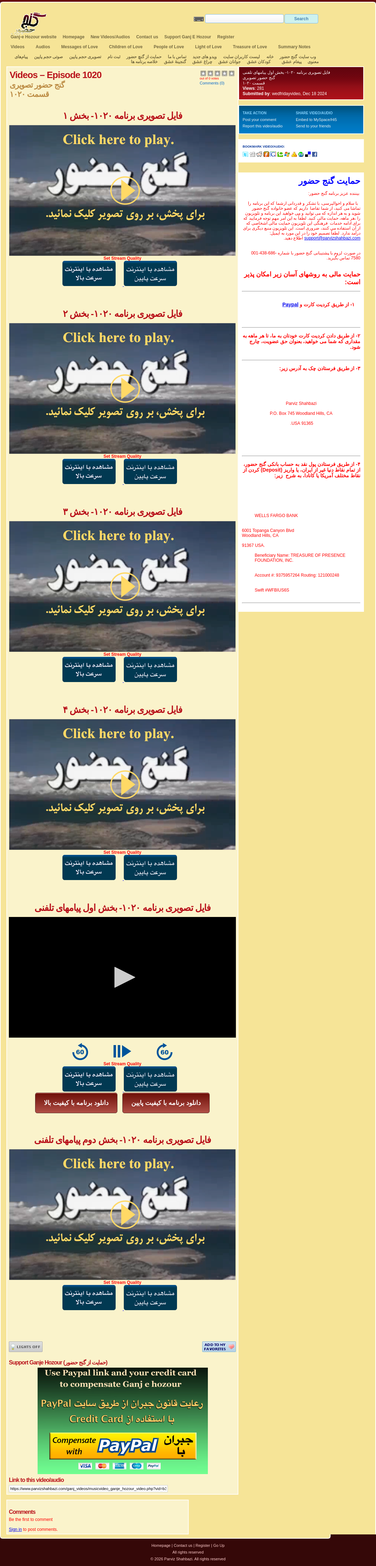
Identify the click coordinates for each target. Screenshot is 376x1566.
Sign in (15, 1529)
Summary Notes (294, 46)
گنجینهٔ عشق (175, 61)
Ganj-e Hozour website (33, 36)
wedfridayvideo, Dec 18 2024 (299, 93)
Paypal (290, 304)
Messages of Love (79, 46)
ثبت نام (113, 56)
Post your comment (259, 119)
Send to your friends (313, 126)
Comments (209, 83)
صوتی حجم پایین (48, 56)
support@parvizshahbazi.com (332, 238)
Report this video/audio (263, 126)
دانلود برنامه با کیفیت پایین (166, 1102)
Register (225, 36)
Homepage (73, 36)
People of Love (169, 46)
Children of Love (126, 46)
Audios (42, 46)
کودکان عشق (259, 61)
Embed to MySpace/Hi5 (316, 119)
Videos (17, 46)
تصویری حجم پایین (84, 56)
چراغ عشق (202, 61)
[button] (122, 977)
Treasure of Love (250, 46)
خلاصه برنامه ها (144, 61)
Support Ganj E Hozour (187, 36)
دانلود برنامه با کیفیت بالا (76, 1102)
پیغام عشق (291, 61)
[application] (122, 977)
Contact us (147, 36)
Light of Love (208, 46)
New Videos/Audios (110, 36)
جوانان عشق (229, 61)
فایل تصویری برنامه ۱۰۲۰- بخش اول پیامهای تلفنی (286, 72)
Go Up (219, 1545)
